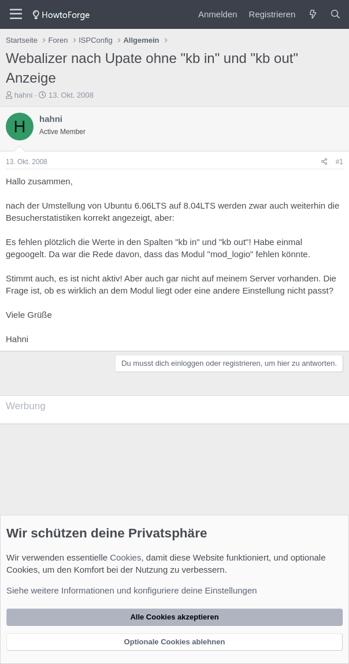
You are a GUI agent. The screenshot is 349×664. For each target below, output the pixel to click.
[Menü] (15, 14)
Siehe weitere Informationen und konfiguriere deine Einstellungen (131, 590)
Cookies (125, 557)
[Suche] (335, 14)
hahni (23, 95)
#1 (339, 162)
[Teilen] (324, 162)
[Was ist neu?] (312, 14)
